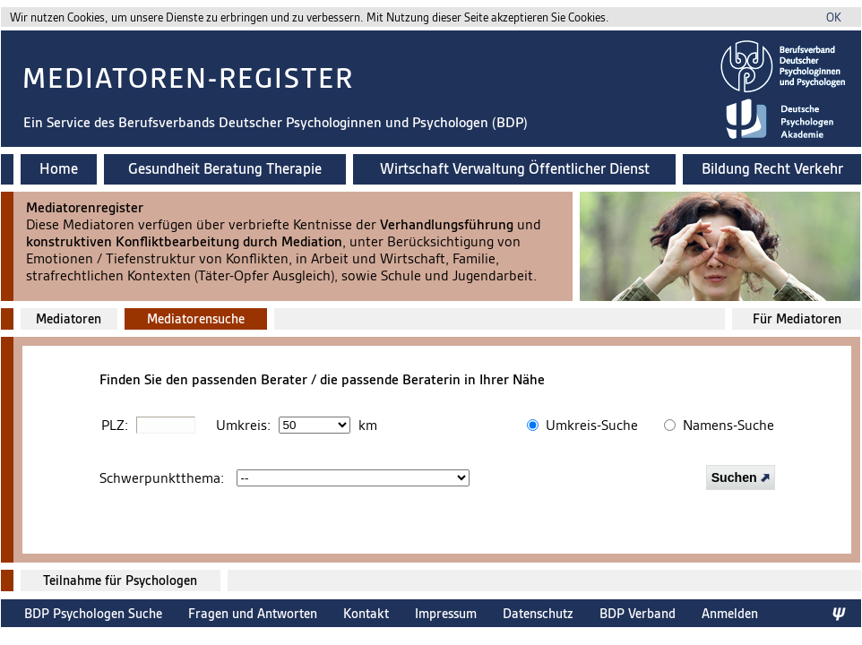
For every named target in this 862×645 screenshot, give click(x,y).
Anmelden (730, 613)
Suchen (740, 477)
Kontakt (366, 613)
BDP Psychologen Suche (93, 613)
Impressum (446, 613)
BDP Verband (637, 613)
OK (833, 17)
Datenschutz (538, 613)
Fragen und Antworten (252, 613)
